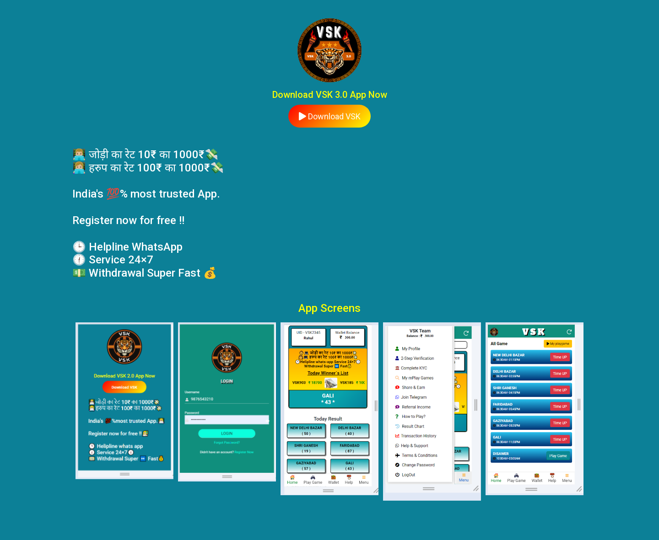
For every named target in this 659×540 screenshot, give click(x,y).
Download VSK (330, 116)
